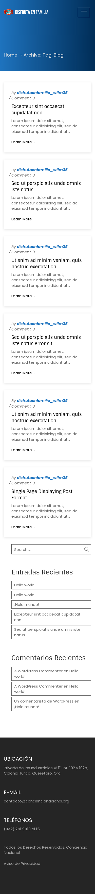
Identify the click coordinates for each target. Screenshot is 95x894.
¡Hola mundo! (26, 604)
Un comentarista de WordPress (43, 701)
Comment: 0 (23, 98)
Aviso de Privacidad (22, 863)
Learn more (23, 142)
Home (10, 55)
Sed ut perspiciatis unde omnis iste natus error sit (46, 340)
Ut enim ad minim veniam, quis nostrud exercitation (46, 263)
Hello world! (24, 585)
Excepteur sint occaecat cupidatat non (37, 109)
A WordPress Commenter (38, 671)
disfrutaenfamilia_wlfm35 (42, 92)
